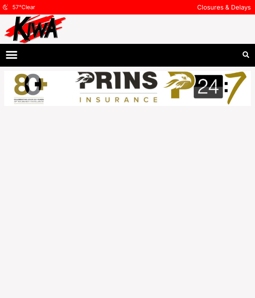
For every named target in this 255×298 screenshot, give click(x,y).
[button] (11, 55)
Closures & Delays (224, 7)
